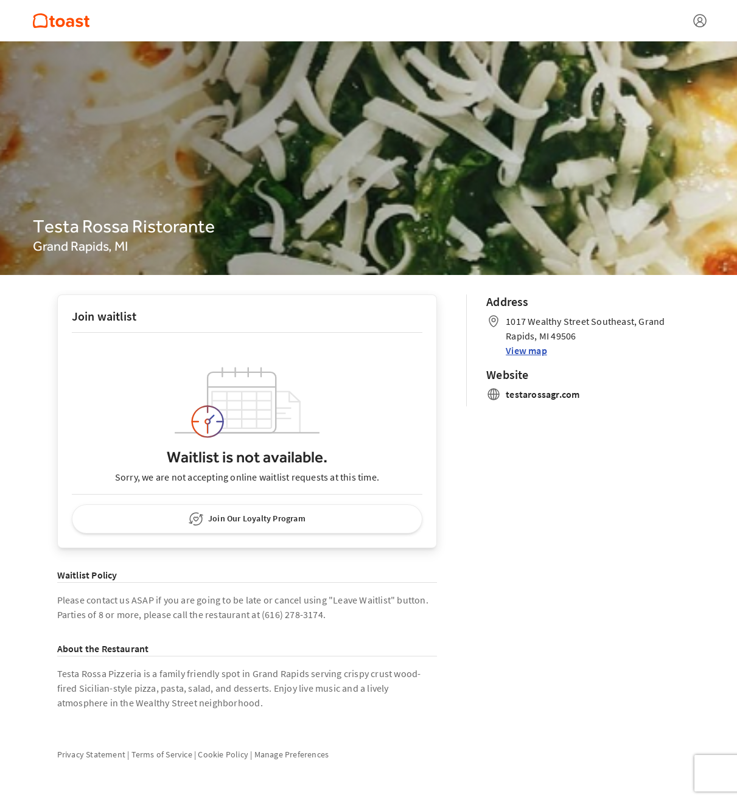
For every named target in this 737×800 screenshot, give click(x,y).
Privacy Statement (91, 754)
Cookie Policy (223, 754)
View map (526, 350)
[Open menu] (700, 21)
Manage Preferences (291, 754)
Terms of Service (161, 754)
